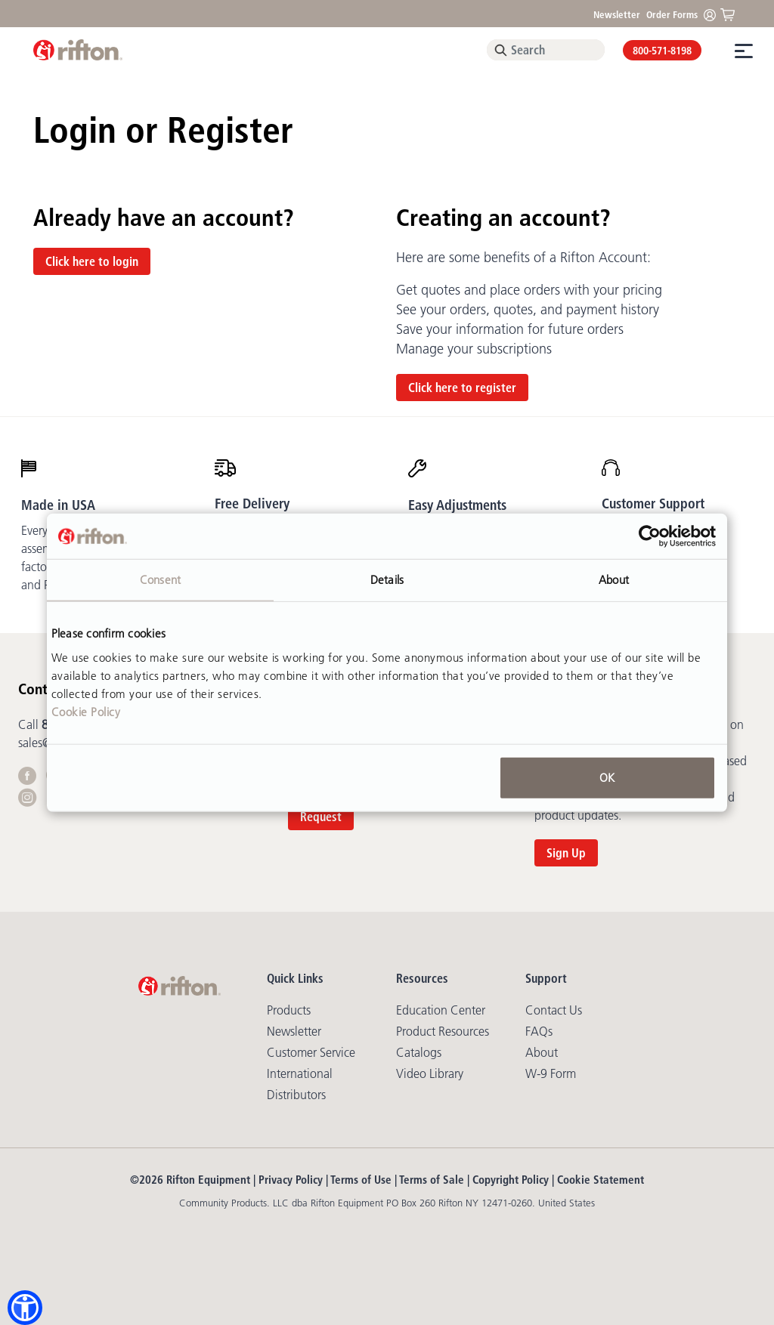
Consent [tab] (160, 580)
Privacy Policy (291, 1179)
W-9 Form (550, 1073)
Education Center (440, 1010)
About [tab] (614, 580)
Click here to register (462, 387)
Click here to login (91, 261)
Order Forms (672, 14)
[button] (25, 1307)
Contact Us (553, 1010)
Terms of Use (361, 1179)
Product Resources (442, 1031)
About (541, 1052)
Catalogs (418, 1052)
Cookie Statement (600, 1179)
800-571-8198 (662, 50)
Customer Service (311, 1052)
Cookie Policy (86, 711)
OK (607, 777)
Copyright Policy (510, 1179)
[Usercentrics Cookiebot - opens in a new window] (650, 536)
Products (289, 1010)
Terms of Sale (431, 1179)
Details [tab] (387, 580)
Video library (429, 1073)
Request (321, 816)
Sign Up (566, 852)
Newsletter (616, 14)
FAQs (539, 1031)
